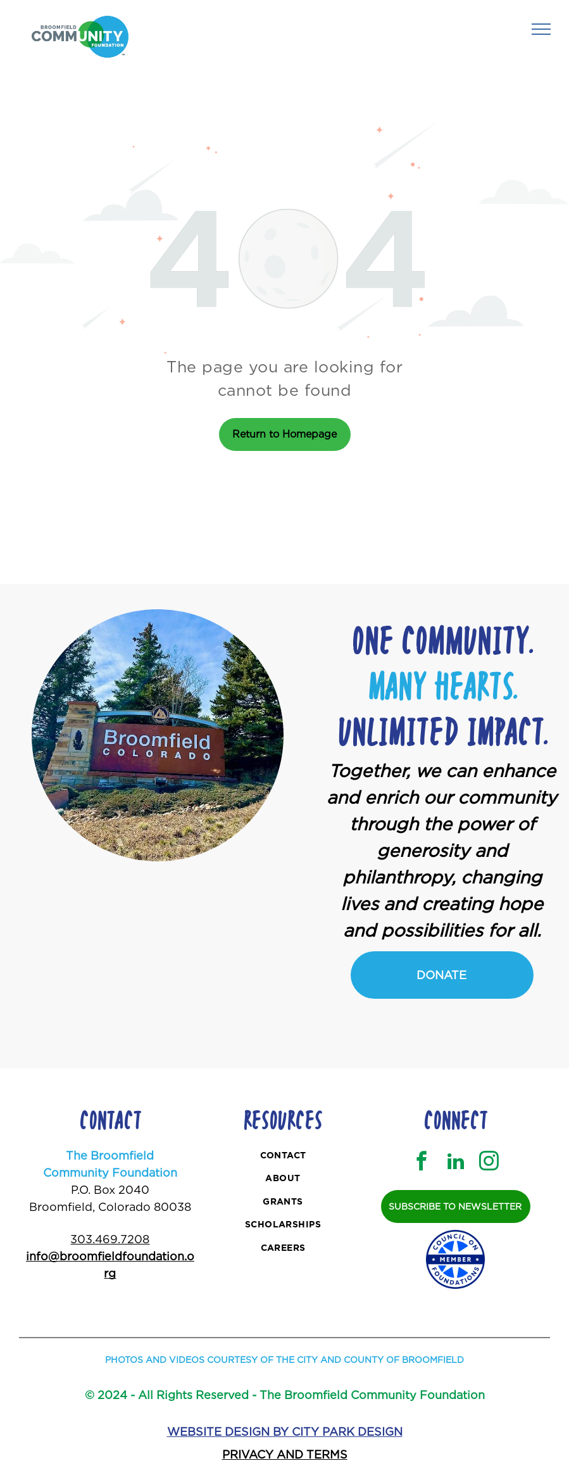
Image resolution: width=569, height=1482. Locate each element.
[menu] (541, 29)
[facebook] (422, 1163)
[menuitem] (283, 1156)
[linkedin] (455, 1163)
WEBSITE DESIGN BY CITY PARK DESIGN (285, 1431)
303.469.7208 (109, 1239)
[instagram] (489, 1163)
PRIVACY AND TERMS (284, 1454)
